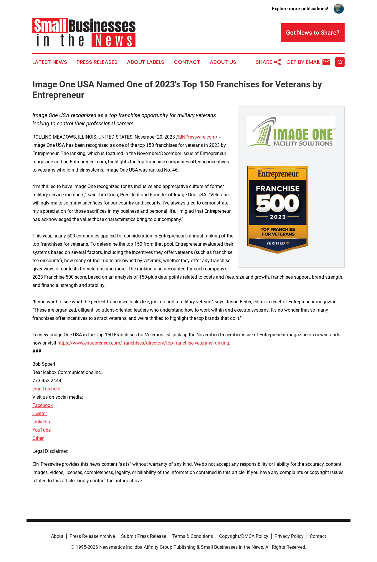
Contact (187, 62)
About (57, 536)
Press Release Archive (92, 536)
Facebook (42, 405)
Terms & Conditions (192, 536)
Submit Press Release (143, 536)
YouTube (41, 430)
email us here (46, 389)
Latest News (49, 62)
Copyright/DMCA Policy (243, 536)
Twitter (39, 413)
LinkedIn (41, 422)
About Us (223, 62)
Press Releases (97, 62)
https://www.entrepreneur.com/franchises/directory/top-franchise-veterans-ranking (143, 343)
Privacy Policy (289, 536)
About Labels (145, 62)
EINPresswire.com (197, 137)
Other (38, 438)
